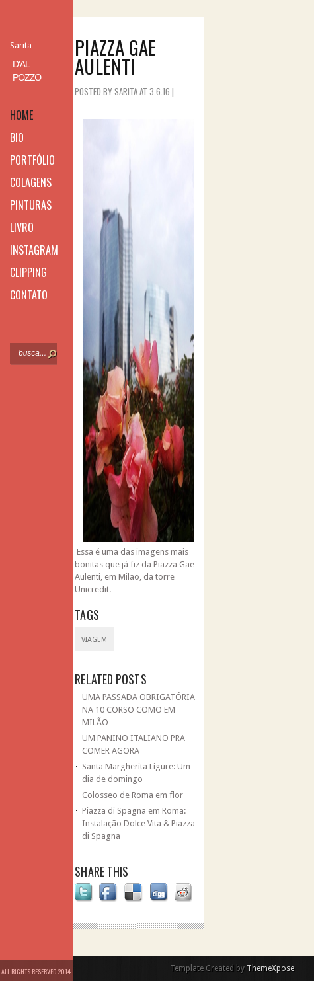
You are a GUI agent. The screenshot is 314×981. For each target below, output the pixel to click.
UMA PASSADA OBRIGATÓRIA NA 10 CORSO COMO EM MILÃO (138, 709)
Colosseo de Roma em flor (132, 795)
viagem (94, 639)
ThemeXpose (270, 968)
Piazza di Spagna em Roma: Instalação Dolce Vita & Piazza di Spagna (138, 823)
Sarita (21, 45)
